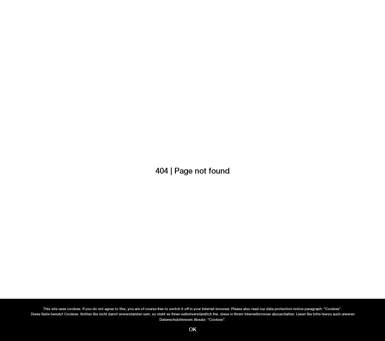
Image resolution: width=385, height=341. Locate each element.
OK (192, 329)
